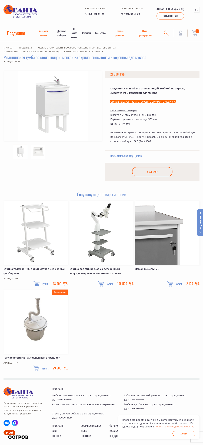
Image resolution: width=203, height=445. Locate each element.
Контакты (87, 33)
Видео (84, 432)
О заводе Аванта (74, 33)
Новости (56, 437)
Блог (54, 432)
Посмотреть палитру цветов (126, 157)
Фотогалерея (116, 427)
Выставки (86, 437)
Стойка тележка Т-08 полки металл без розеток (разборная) (34, 272)
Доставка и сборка (62, 34)
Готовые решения (121, 34)
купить (44, 285)
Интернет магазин (43, 34)
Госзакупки (101, 33)
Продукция (16, 33)
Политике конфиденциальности (174, 426)
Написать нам (170, 16)
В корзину (152, 173)
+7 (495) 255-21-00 (130, 13)
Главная (8, 48)
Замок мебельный (147, 270)
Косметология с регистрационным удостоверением (83, 405)
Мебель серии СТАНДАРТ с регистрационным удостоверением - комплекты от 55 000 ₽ (53, 52)
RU (196, 10)
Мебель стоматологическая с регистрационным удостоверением (77, 48)
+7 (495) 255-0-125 (94, 13)
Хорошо (184, 433)
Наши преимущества (146, 34)
